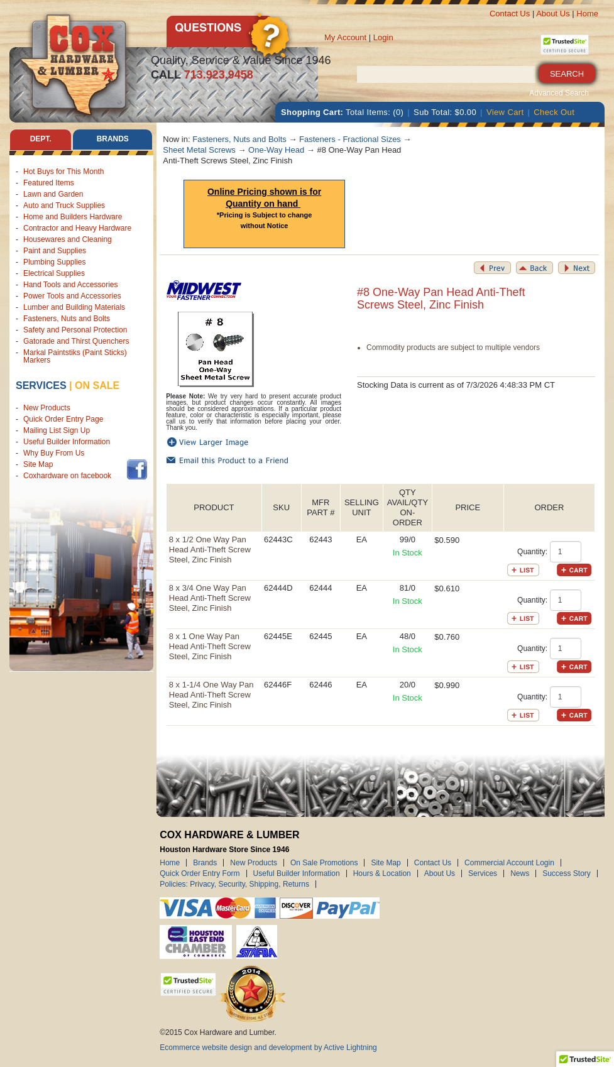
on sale (97, 385)
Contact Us (510, 13)
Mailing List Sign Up (56, 430)
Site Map (38, 464)
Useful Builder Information (66, 441)
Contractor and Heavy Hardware (77, 228)
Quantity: (532, 551)
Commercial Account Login (509, 862)
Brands (205, 862)
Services (41, 385)
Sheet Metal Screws (199, 150)
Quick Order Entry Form (199, 873)
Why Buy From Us (53, 453)
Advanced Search (559, 93)
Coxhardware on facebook (69, 475)
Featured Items (48, 182)
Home (587, 13)
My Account (345, 37)
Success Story (566, 873)
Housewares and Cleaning (67, 239)
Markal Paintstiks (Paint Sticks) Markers (75, 356)
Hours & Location (382, 873)
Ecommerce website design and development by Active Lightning (268, 1047)
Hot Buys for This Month (63, 171)
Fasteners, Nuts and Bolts (66, 318)
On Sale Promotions (324, 862)
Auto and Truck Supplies (64, 205)
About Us (552, 13)
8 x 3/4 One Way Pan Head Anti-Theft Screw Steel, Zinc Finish (210, 598)
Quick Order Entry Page (63, 419)
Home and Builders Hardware (72, 216)
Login (383, 37)
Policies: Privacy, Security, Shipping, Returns (234, 884)
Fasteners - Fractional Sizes (350, 139)
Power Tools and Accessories (72, 296)
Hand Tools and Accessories (70, 284)
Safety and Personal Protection (75, 330)
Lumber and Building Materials (74, 307)
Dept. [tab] (41, 139)
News (519, 873)
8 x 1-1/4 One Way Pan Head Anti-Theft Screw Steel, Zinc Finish (211, 694)
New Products (46, 407)
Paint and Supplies (54, 250)
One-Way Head (276, 150)
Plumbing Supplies (54, 262)
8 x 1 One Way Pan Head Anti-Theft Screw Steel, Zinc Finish (210, 646)
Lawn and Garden (53, 194)
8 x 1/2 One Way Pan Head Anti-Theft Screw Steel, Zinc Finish (210, 549)
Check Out (554, 112)
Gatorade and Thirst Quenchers (76, 341)
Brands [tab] (113, 139)
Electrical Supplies (54, 273)
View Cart (505, 112)
